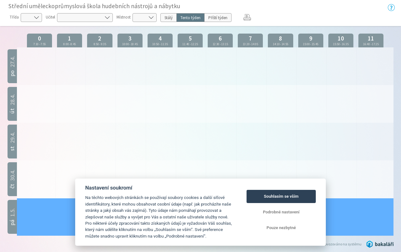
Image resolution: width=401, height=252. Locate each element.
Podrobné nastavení (281, 212)
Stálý (168, 17)
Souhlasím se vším (281, 196)
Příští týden (217, 17)
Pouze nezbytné (281, 227)
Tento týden (190, 17)
